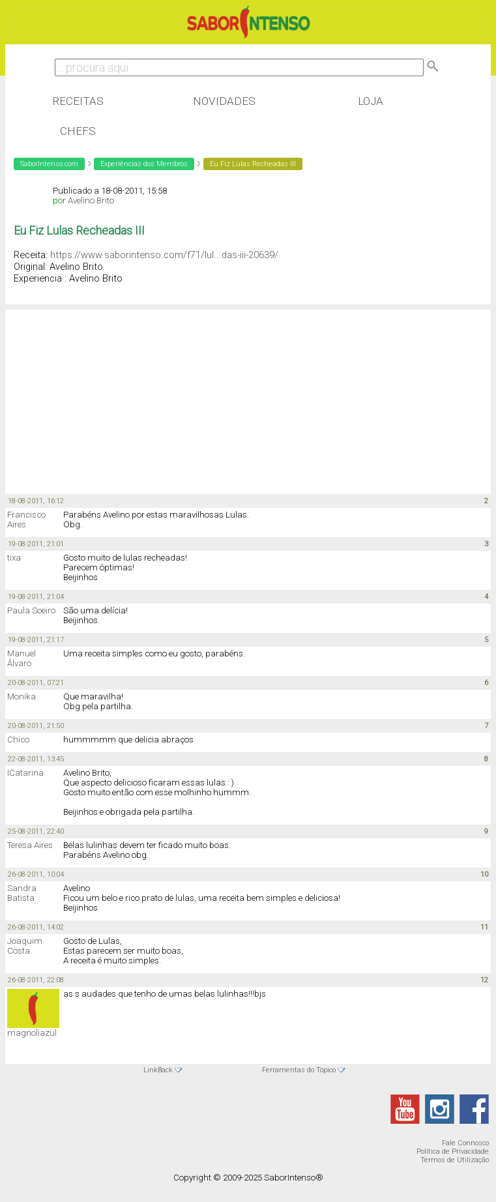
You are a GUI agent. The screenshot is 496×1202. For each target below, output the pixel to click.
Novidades (224, 101)
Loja (370, 101)
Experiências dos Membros (144, 164)
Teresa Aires (30, 845)
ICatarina (25, 773)
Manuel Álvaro (21, 658)
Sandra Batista (21, 893)
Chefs (78, 131)
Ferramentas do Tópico (299, 1070)
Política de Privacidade (452, 1151)
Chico (18, 739)
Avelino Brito (91, 200)
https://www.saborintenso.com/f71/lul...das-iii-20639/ (164, 255)
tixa (14, 558)
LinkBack (158, 1070)
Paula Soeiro (31, 610)
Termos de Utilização (454, 1160)
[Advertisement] (109, 394)
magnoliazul (32, 1033)
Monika (21, 696)
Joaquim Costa (24, 946)
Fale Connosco (465, 1143)
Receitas (78, 101)
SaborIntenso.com (49, 164)
